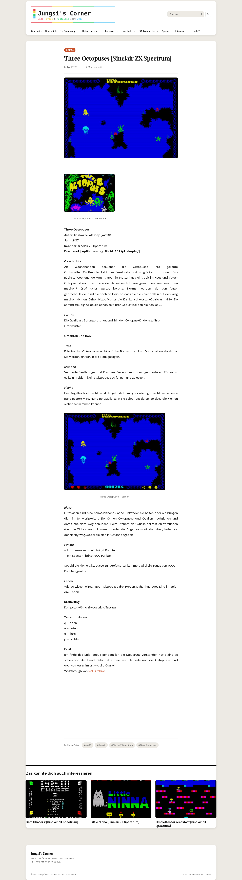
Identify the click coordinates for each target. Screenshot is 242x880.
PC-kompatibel (149, 31)
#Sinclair (101, 745)
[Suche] (183, 14)
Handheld (128, 31)
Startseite (36, 31)
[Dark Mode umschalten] (208, 14)
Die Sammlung (69, 31)
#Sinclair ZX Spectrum (122, 745)
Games (70, 50)
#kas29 (87, 745)
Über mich (50, 31)
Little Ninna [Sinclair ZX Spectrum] (115, 822)
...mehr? (197, 31)
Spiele (167, 31)
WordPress (206, 874)
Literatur (181, 31)
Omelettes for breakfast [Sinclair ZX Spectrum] (180, 824)
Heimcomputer (92, 31)
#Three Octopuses (147, 745)
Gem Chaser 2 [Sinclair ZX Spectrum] (52, 822)
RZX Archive (96, 671)
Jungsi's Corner (45, 874)
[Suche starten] (201, 14)
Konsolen (111, 31)
